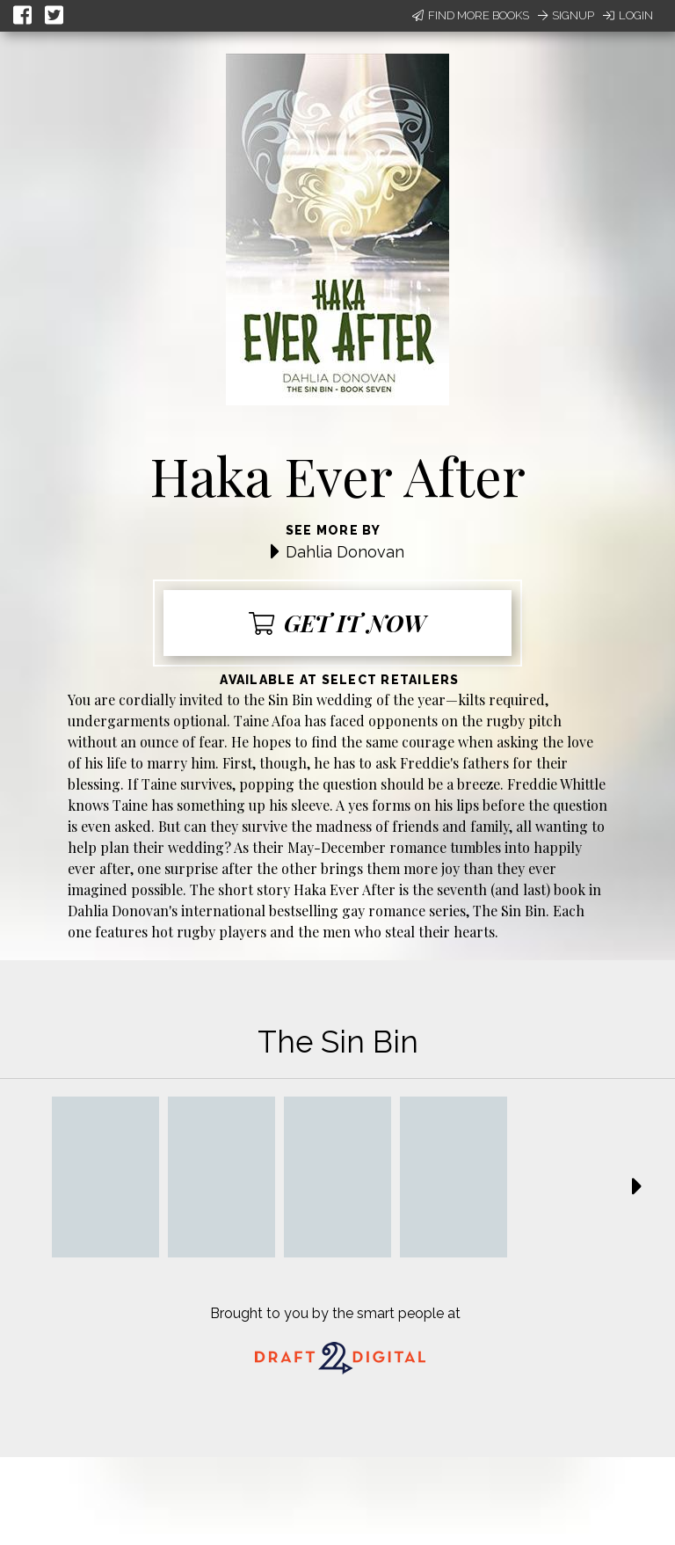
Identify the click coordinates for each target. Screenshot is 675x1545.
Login (628, 15)
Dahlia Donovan (345, 552)
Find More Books (470, 15)
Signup (566, 15)
